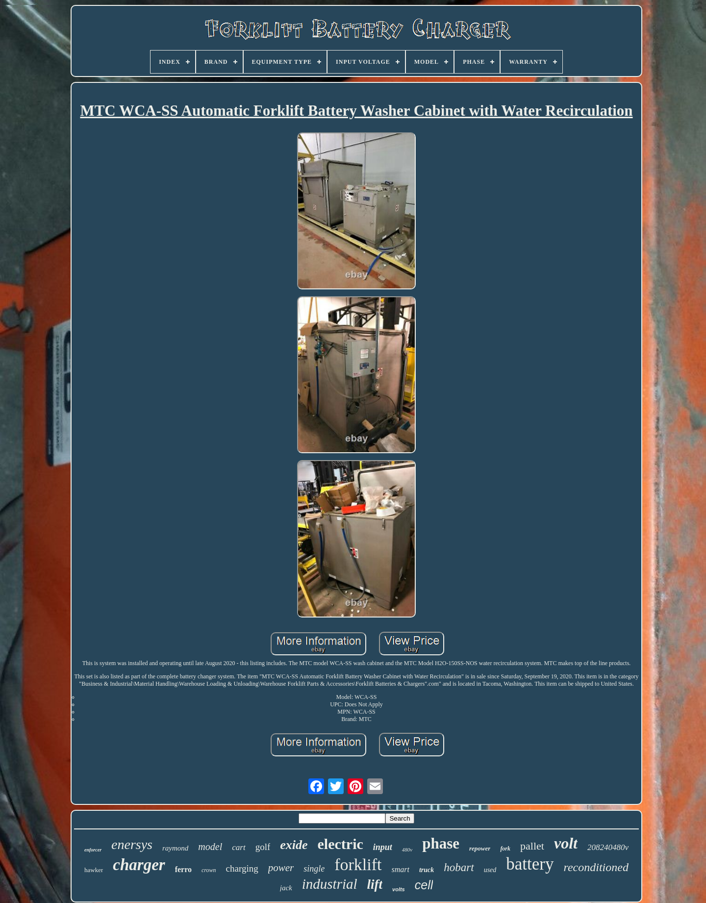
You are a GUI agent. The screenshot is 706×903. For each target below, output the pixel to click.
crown (209, 870)
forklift (357, 864)
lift (375, 884)
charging (242, 868)
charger (139, 865)
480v (407, 849)
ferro (183, 869)
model (210, 846)
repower (479, 848)
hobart (459, 867)
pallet (532, 846)
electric (340, 844)
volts (398, 889)
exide (293, 845)
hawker (93, 870)
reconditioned (596, 867)
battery (530, 864)
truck (426, 870)
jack (286, 888)
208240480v (608, 847)
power (281, 868)
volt (566, 843)
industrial (329, 884)
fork (505, 848)
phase (440, 843)
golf (263, 847)
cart (238, 847)
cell (424, 885)
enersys (131, 844)
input (382, 847)
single (314, 869)
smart (400, 869)
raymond (175, 848)
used (490, 870)
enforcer (92, 849)
